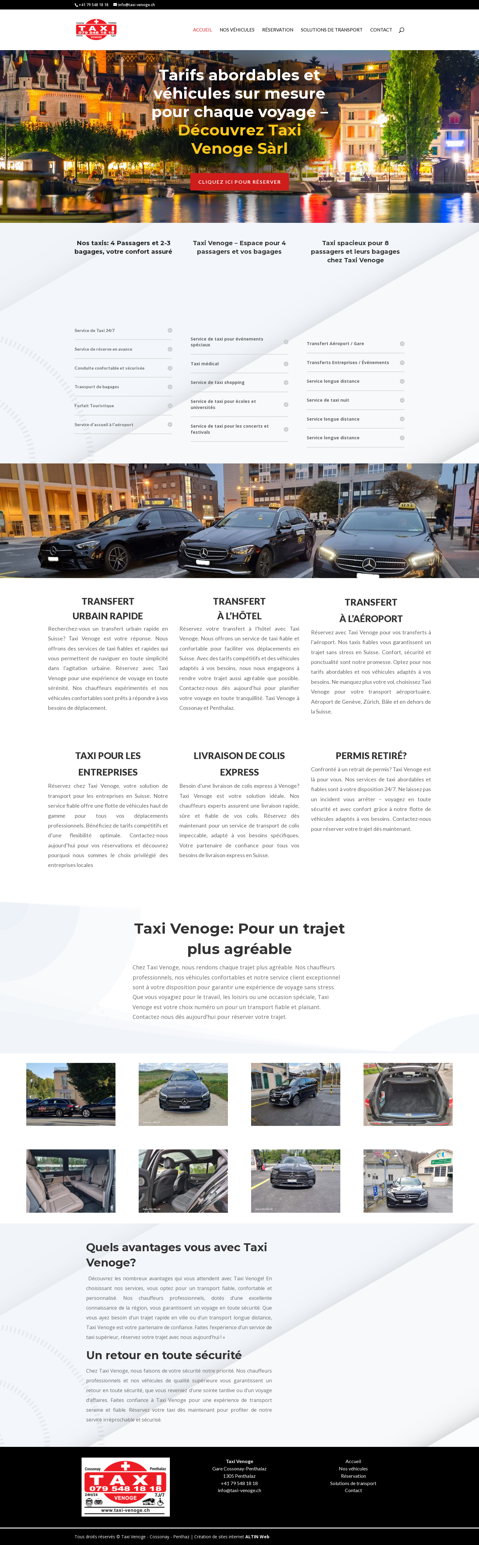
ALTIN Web (257, 1536)
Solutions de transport (353, 1483)
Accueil (202, 30)
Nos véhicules (237, 30)
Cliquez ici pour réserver (239, 182)
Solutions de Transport (332, 30)
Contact (381, 30)
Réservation (277, 30)
